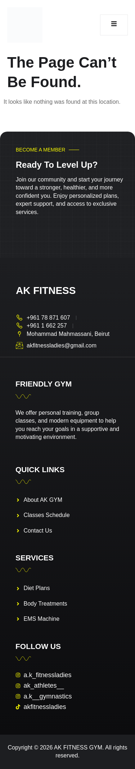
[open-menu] (114, 24)
